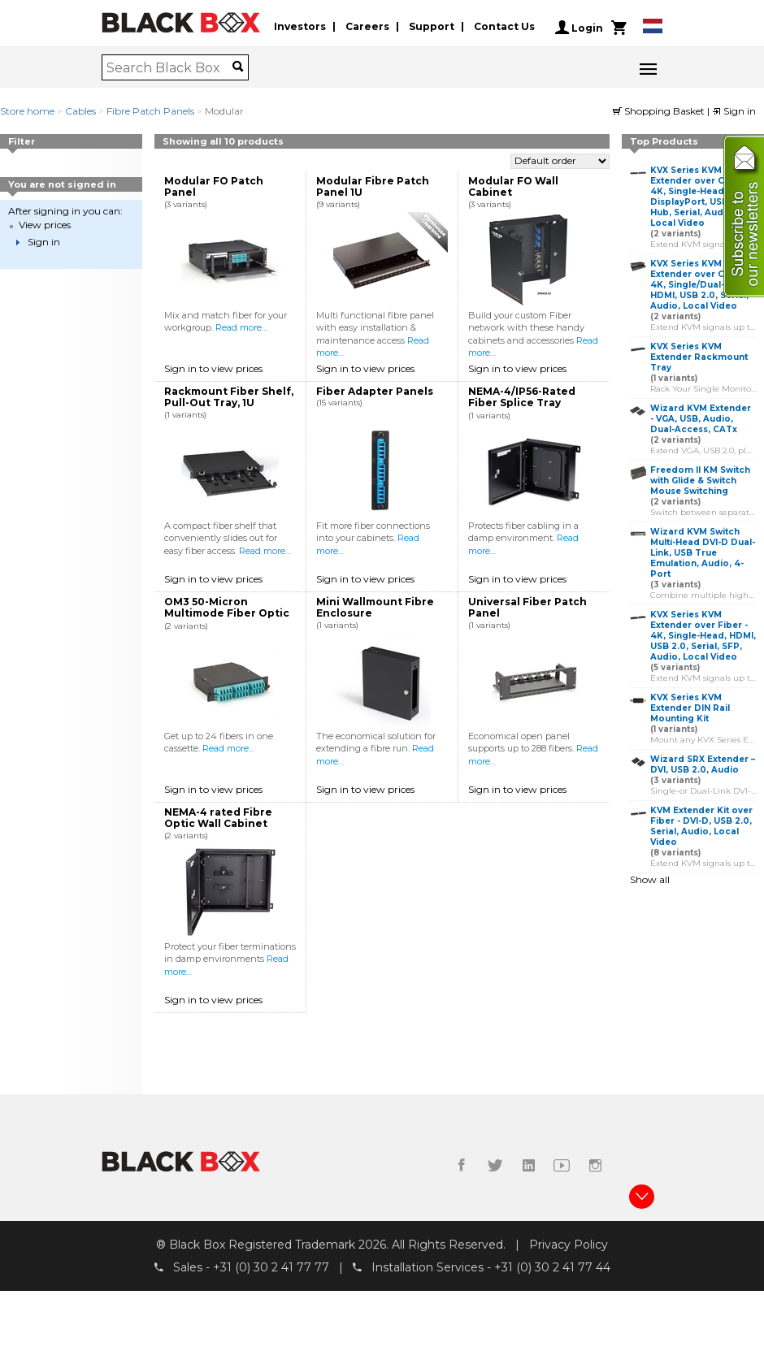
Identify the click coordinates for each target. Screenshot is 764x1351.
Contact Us (504, 27)
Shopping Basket (660, 111)
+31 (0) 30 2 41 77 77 (271, 1268)
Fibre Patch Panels (150, 111)
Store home (27, 111)
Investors (300, 27)
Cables (80, 111)
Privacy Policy (568, 1244)
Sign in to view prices (213, 368)
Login (579, 27)
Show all (650, 879)
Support (431, 27)
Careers (367, 27)
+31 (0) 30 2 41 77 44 (552, 1268)
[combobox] (169, 67)
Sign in (734, 111)
